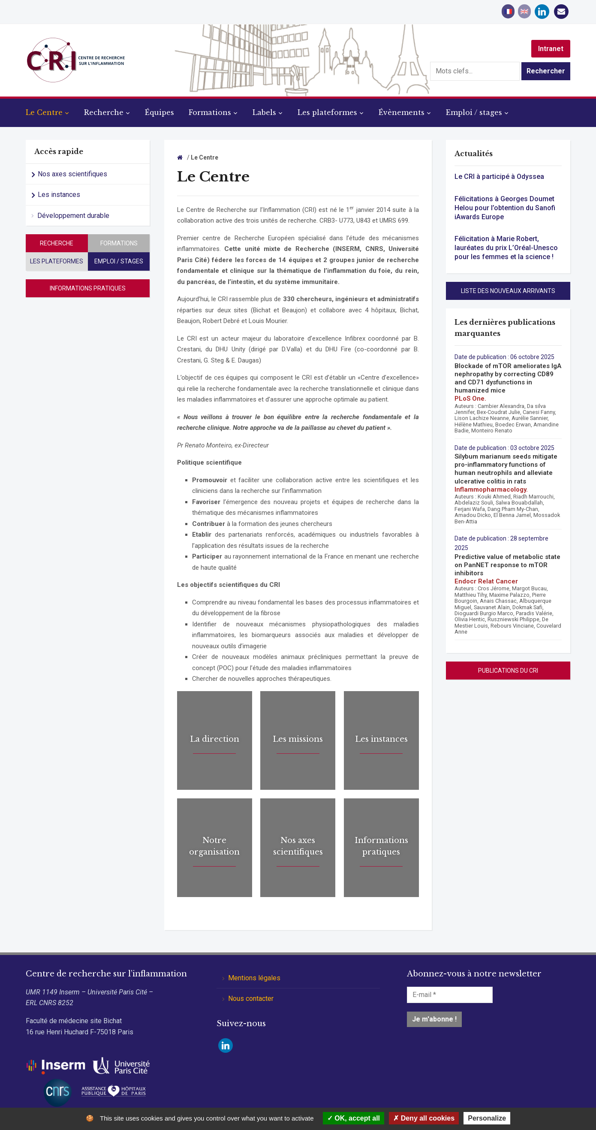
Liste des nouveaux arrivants (508, 290)
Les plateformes (327, 112)
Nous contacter (251, 998)
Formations (210, 112)
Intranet (550, 49)
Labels (264, 112)
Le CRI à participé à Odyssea (499, 176)
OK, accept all (353, 1118)
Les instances (59, 194)
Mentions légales (254, 978)
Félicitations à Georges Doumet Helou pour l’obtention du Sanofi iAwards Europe (505, 208)
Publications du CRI (508, 670)
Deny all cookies (424, 1118)
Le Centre (44, 112)
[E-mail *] (450, 995)
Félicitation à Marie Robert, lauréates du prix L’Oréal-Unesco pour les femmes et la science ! (506, 248)
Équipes (159, 112)
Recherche (103, 112)
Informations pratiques (88, 288)
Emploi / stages (474, 112)
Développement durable (73, 215)
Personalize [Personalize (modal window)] (487, 1118)
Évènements (401, 112)
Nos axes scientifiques (72, 174)
